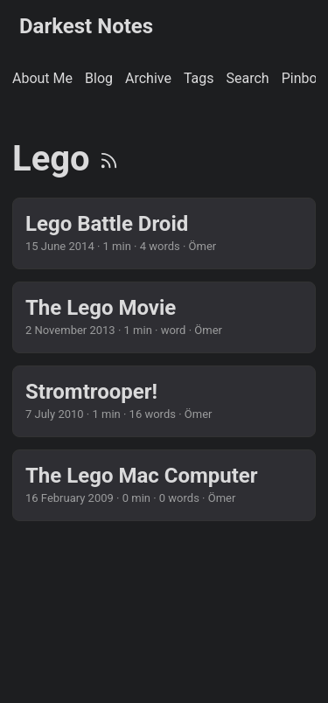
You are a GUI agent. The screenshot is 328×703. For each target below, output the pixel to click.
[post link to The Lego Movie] (164, 317)
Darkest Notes (86, 26)
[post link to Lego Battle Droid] (164, 233)
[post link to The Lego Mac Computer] (164, 485)
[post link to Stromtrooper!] (164, 401)
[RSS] (109, 158)
